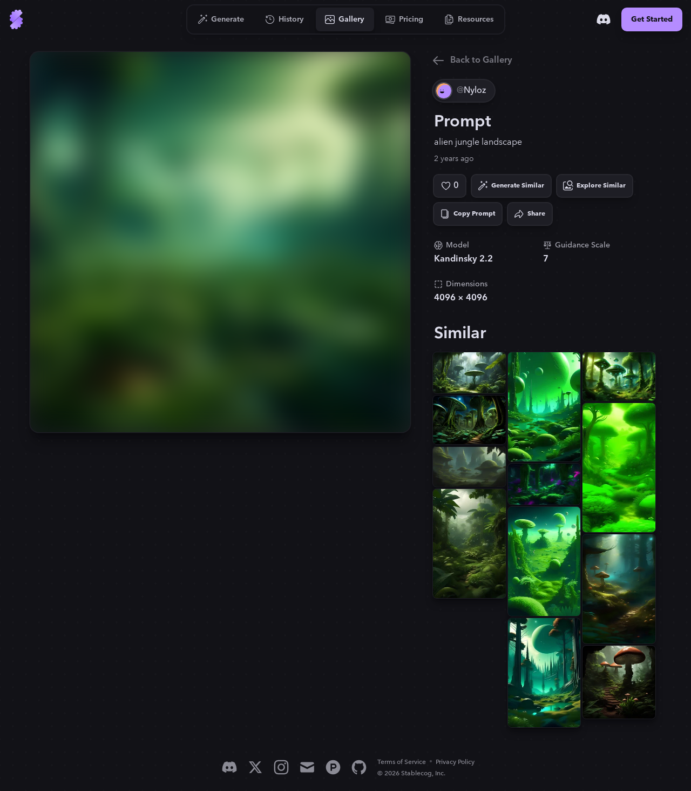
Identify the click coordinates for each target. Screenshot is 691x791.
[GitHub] (359, 767)
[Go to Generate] (221, 19)
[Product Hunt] (333, 767)
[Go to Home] (16, 19)
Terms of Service (401, 762)
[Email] (307, 767)
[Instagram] (281, 767)
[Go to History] (285, 19)
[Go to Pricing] (404, 19)
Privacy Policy (455, 762)
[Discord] (603, 19)
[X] (255, 767)
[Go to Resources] (469, 19)
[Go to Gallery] (345, 19)
